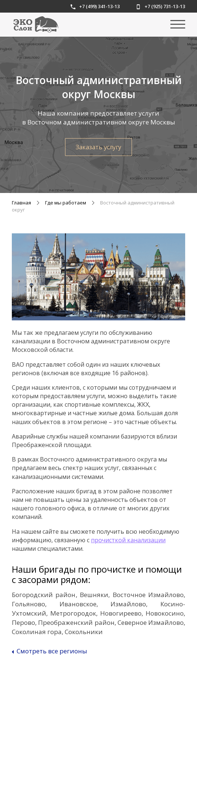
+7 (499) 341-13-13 (95, 6)
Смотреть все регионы (49, 651)
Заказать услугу (98, 147)
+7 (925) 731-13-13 (160, 6)
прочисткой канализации (128, 540)
